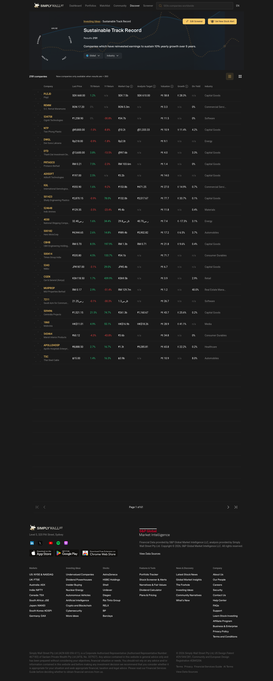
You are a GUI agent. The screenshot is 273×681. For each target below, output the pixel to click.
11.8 (165, 210)
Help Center (219, 600)
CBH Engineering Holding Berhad (57, 246)
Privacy (188, 666)
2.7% (92, 346)
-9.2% (107, 186)
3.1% (194, 221)
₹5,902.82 (142, 232)
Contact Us (219, 595)
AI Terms (228, 666)
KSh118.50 (78, 278)
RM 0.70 (77, 244)
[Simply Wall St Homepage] (49, 5)
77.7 (165, 198)
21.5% (93, 312)
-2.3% (107, 164)
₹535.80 (76, 255)
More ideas (72, 615)
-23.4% (108, 209)
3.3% (194, 152)
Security (217, 590)
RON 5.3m (123, 106)
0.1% (194, 198)
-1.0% (93, 129)
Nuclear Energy (74, 590)
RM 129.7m (124, 289)
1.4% (92, 358)
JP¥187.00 (78, 266)
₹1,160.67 (142, 312)
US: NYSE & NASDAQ (41, 574)
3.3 (164, 107)
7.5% (92, 164)
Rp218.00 (77, 141)
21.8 (165, 244)
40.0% (195, 289)
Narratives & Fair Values (152, 584)
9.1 (164, 141)
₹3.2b (121, 175)
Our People (219, 579)
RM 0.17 (77, 289)
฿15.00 (76, 358)
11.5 (165, 118)
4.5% (92, 255)
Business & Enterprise (225, 626)
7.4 (164, 221)
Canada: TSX (36, 595)
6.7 (164, 267)
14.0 (165, 175)
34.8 (165, 335)
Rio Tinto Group (111, 600)
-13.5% (108, 152)
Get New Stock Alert (222, 21)
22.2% (182, 347)
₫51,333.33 (143, 129)
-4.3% (93, 335)
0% (91, 106)
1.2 (164, 290)
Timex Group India (52, 257)
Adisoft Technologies (54, 177)
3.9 (164, 278)
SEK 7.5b (123, 95)
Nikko (46, 269)
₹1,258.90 (77, 118)
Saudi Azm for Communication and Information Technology (57, 303)
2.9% (194, 278)
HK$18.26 (142, 324)
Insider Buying (74, 584)
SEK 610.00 (143, 95)
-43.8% (108, 335)
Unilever (107, 590)
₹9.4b (121, 209)
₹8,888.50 (77, 346)
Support (217, 610)
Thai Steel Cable (51, 360)
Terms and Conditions (225, 636)
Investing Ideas (92, 21)
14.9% (182, 187)
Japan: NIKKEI (37, 605)
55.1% (107, 324)
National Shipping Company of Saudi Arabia (57, 223)
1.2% (92, 95)
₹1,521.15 (77, 312)
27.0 (165, 187)
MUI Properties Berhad (54, 291)
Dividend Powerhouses (79, 579)
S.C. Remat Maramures (55, 109)
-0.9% (93, 141)
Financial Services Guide (208, 666)
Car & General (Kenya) (54, 280)
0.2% (194, 312)
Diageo (107, 595)
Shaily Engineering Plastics (56, 200)
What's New (183, 600)
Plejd (46, 97)
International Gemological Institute (57, 189)
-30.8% (108, 118)
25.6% (182, 312)
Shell (105, 584)
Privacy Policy (220, 631)
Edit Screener (194, 21)
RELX (106, 605)
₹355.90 (76, 186)
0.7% (194, 186)
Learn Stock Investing (225, 615)
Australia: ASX (37, 584)
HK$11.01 (77, 324)
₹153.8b (122, 186)
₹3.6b (121, 335)
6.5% (181, 232)
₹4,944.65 (77, 232)
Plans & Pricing (147, 595)
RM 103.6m (124, 164)
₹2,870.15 (77, 198)
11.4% (182, 130)
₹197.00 (76, 175)
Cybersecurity (74, 610)
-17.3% (182, 221)
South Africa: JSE (39, 600)
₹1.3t (121, 346)
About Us (218, 574)
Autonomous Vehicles (78, 595)
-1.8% (107, 141)
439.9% (108, 278)
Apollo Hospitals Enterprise (57, 349)
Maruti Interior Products (55, 337)
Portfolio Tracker (148, 574)
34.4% (107, 221)
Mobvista (48, 326)
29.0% (107, 266)
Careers (217, 584)
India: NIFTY (36, 590)
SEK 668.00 (78, 95)
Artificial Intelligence (77, 600)
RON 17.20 (78, 106)
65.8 (165, 347)
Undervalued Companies (80, 574)
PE (162, 95)
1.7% (92, 278)
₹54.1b (122, 255)
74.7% (107, 312)
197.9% (108, 244)
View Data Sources (149, 553)
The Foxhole (183, 584)
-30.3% (108, 301)
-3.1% (93, 266)
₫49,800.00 (78, 129)
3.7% (194, 232)
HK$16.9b (123, 324)
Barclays (107, 615)
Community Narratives (188, 595)
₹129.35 (76, 209)
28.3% (182, 95)
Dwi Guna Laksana (53, 143)
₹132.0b (122, 198)
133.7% (108, 255)
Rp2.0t (122, 141)
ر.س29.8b (123, 221)
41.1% (182, 324)
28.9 (165, 324)
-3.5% (93, 209)
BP (104, 610)
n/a (106, 95)
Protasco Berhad (52, 166)
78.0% (107, 198)
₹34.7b (122, 118)
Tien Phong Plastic (53, 131)
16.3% (107, 358)
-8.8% (107, 129)
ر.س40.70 (143, 221)
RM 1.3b (122, 244)
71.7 (165, 255)
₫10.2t (121, 129)
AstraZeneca (110, 574)
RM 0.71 (142, 244)
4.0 (164, 152)
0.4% (194, 209)
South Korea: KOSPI (40, 610)
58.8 (165, 95)
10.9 (165, 130)
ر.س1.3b (123, 301)
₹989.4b (122, 232)
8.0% (194, 358)
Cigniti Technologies (53, 120)
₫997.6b (122, 152)
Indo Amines (50, 211)
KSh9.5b (122, 278)
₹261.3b (122, 312)
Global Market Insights (189, 579)
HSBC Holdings (111, 579)
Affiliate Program (222, 621)
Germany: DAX (37, 615)
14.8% (107, 232)
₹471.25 (141, 186)
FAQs (216, 605)
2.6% (92, 232)
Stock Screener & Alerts (152, 579)
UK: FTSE (34, 579)
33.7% (182, 198)
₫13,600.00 (78, 152)
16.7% (107, 346)
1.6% (92, 186)
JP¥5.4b (122, 266)
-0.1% (93, 301)
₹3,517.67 (142, 198)
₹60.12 (76, 335)
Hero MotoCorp (51, 234)
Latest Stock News (187, 574)
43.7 (165, 312)
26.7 (165, 301)
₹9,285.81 (142, 346)
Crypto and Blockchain (79, 605)
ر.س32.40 (78, 221)
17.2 (165, 232)
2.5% (92, 175)
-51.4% (108, 289)
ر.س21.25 (78, 301)
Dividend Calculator (150, 590)
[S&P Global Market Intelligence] (154, 533)
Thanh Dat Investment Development (57, 154)
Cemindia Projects (52, 314)
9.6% (181, 244)
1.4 (164, 164)
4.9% (92, 324)
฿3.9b (121, 358)
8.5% (92, 244)
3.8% (92, 152)
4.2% (194, 129)
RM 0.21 (77, 164)
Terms (179, 666)
